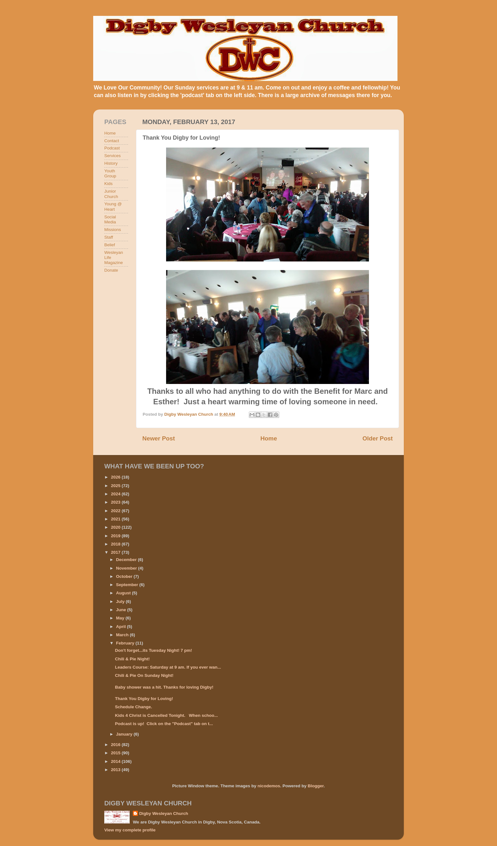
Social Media (110, 219)
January (125, 734)
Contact (111, 140)
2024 (116, 494)
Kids (108, 183)
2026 (116, 477)
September (127, 584)
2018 (116, 544)
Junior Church (111, 194)
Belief (109, 244)
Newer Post (158, 438)
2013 (116, 769)
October (125, 576)
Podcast (112, 148)
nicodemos (268, 785)
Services (112, 155)
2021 (116, 519)
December (127, 559)
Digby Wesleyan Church (163, 813)
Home (268, 438)
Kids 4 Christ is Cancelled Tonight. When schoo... (166, 715)
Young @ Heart (113, 206)
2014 (116, 761)
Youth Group (110, 173)
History (111, 163)
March (123, 634)
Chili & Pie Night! (132, 659)
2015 (116, 752)
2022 (116, 510)
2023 (116, 502)
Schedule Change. (133, 706)
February (126, 643)
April (121, 626)
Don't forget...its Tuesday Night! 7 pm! (153, 650)
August (124, 593)
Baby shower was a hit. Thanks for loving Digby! (164, 687)
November (127, 568)
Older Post (377, 438)
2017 (116, 552)
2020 (116, 527)
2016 (116, 744)
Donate (111, 270)
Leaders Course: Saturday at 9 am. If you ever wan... (168, 667)
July (121, 601)
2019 (116, 535)
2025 (116, 485)
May (121, 618)
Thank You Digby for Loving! (144, 698)
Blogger (316, 785)
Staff (108, 237)
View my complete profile (130, 830)
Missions (112, 229)
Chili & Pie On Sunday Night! (144, 675)
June (121, 609)
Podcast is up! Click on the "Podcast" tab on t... (164, 723)
